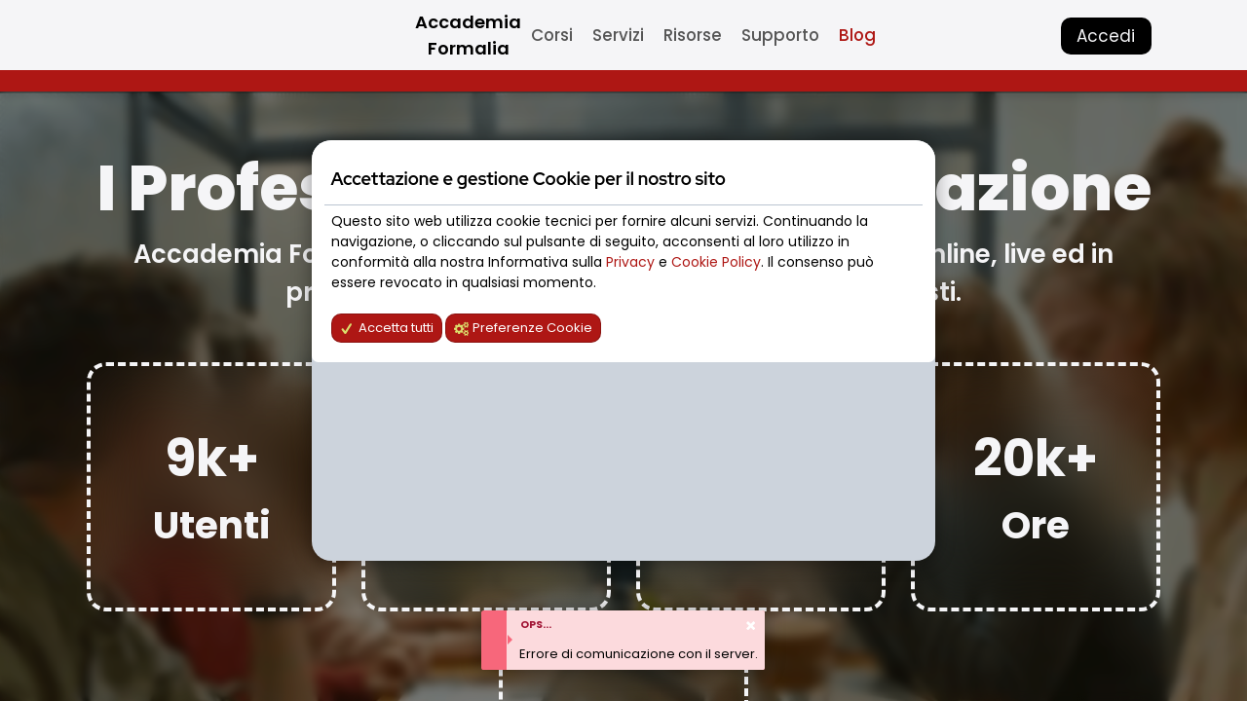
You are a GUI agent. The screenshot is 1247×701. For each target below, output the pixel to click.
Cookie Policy (716, 262)
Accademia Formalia (468, 35)
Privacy (632, 262)
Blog (857, 35)
